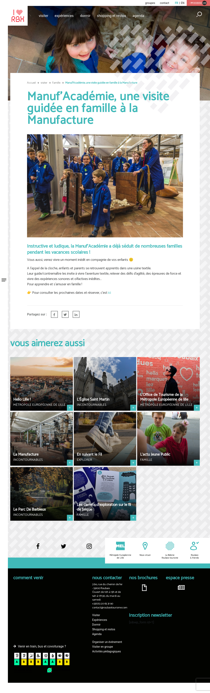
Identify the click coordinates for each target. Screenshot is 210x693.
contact (164, 3)
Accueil (31, 83)
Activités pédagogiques (106, 651)
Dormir (85, 16)
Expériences (64, 16)
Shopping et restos (111, 16)
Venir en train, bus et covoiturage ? (42, 646)
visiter (44, 83)
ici (109, 293)
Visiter (43, 16)
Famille (56, 83)
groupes (150, 3)
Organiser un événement (107, 642)
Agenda (138, 16)
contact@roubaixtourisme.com (109, 607)
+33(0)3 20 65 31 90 (102, 604)
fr (176, 3)
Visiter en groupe (102, 646)
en (182, 3)
